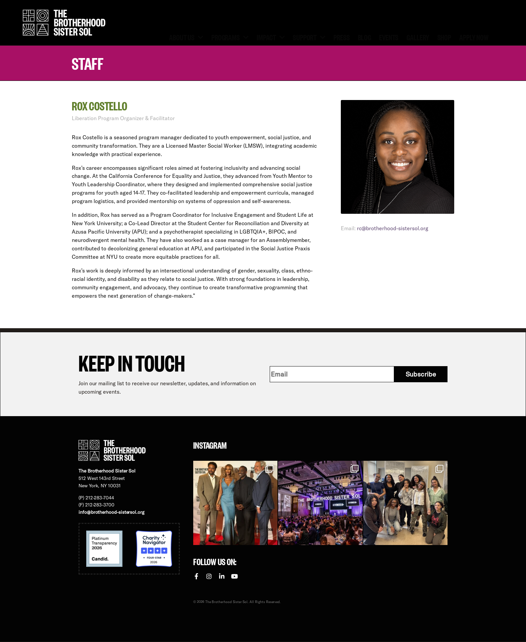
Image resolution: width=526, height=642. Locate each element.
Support (309, 37)
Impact (271, 37)
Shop (444, 37)
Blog (364, 37)
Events (389, 37)
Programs (230, 37)
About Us (186, 37)
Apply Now (473, 37)
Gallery (418, 37)
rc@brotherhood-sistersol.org (392, 228)
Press (341, 37)
